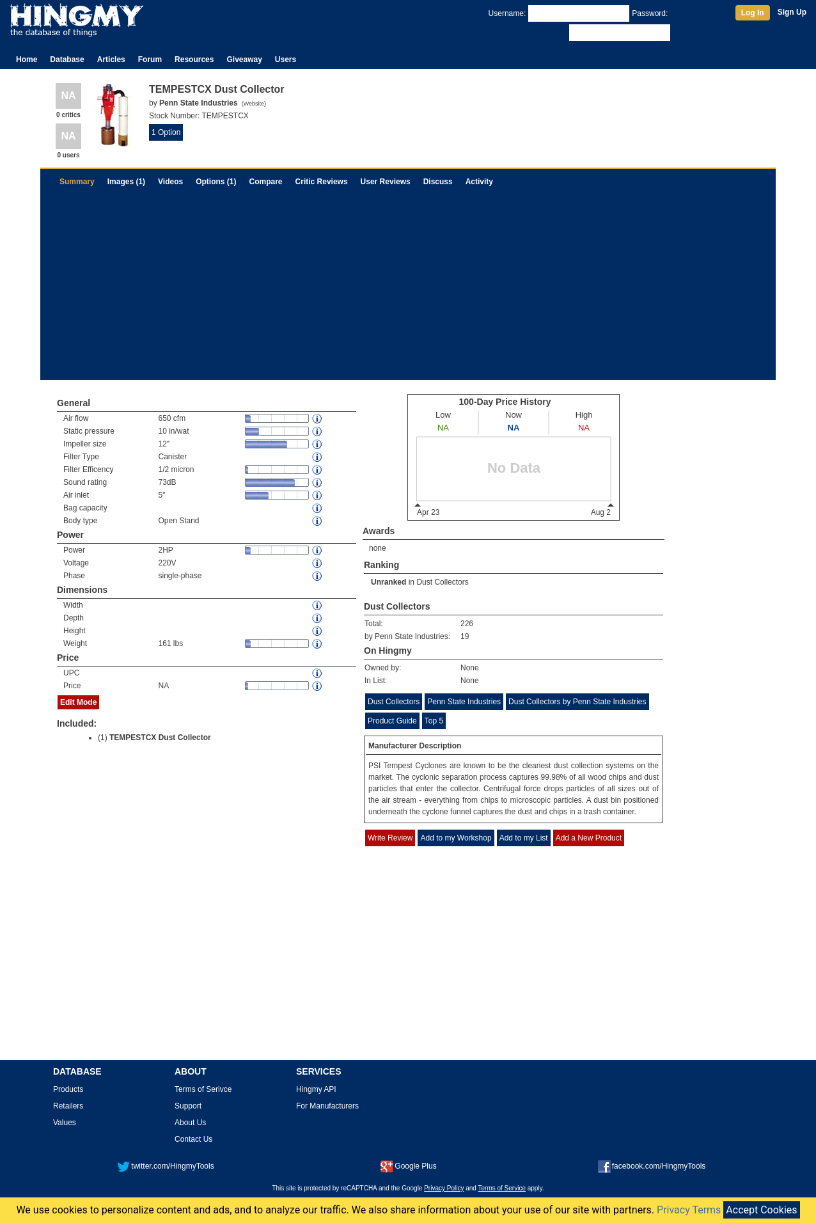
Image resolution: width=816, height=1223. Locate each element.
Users (285, 59)
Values (64, 1122)
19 (464, 636)
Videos (170, 181)
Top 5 (434, 720)
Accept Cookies (761, 1210)
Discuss (438, 181)
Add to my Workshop (455, 837)
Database (67, 59)
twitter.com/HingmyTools (165, 1166)
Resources (194, 59)
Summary (77, 181)
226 (466, 623)
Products (68, 1089)
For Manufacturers (327, 1105)
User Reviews (386, 181)
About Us (190, 1122)
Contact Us (193, 1139)
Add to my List (523, 837)
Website (254, 103)
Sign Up (792, 12)
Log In (752, 12)
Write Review (390, 837)
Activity (479, 181)
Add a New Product (589, 837)
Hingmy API (316, 1089)
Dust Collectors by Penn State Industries (577, 701)
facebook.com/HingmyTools (652, 1166)
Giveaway (244, 59)
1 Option (166, 132)
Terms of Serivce (203, 1089)
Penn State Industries (464, 701)
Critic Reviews (321, 181)
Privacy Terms (689, 1210)
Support (188, 1105)
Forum (150, 59)
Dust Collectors (442, 582)
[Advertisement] (408, 290)
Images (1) (126, 181)
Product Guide (392, 720)
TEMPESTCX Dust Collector (160, 737)
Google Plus (408, 1166)
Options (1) (216, 181)
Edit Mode (78, 702)
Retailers (68, 1105)
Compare (266, 181)
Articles (111, 59)
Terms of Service (502, 1188)
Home (26, 59)
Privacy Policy (444, 1188)
